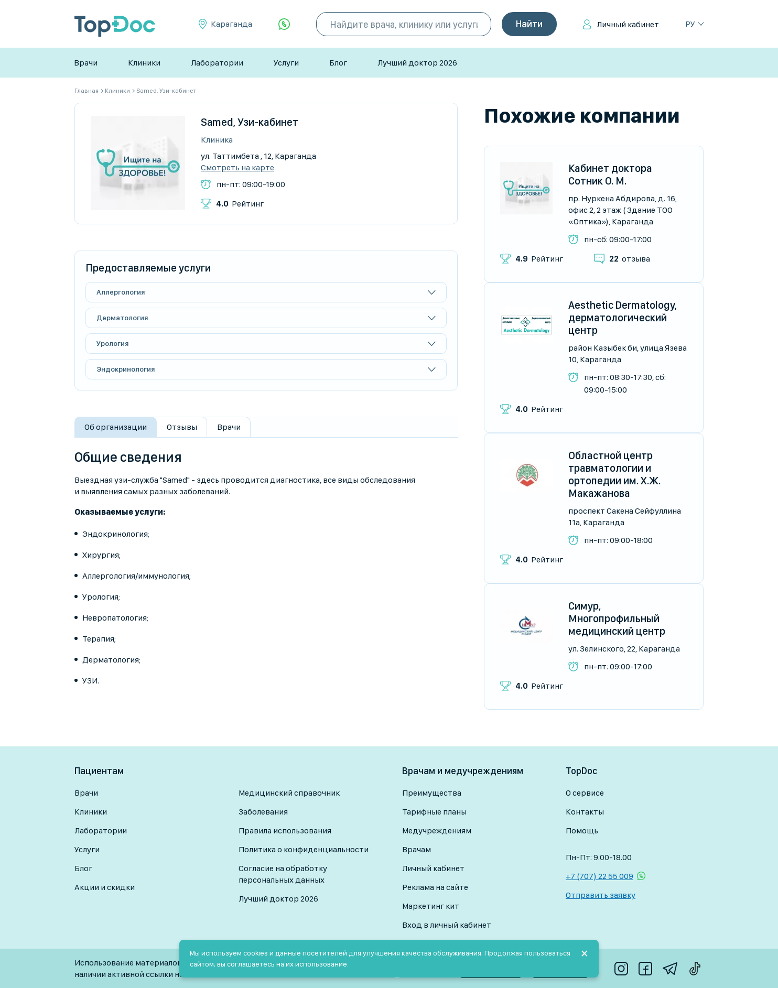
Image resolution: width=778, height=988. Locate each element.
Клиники (144, 63)
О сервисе (585, 793)
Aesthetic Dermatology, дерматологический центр (622, 317)
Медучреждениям (436, 830)
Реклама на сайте (435, 887)
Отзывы (182, 427)
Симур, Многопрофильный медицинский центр (616, 618)
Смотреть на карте (237, 167)
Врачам (416, 849)
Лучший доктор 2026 (417, 63)
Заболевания (263, 812)
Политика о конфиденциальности (304, 849)
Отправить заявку (600, 895)
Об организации (115, 427)
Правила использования (285, 830)
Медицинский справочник (289, 793)
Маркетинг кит (430, 906)
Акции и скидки (104, 887)
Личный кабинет (628, 24)
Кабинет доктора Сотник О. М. (610, 174)
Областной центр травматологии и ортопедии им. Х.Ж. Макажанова (614, 474)
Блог (338, 63)
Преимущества (431, 793)
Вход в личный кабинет (446, 925)
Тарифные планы (434, 812)
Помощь (582, 830)
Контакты (585, 812)
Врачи (86, 63)
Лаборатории (217, 63)
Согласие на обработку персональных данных (283, 874)
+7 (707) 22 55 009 (599, 876)
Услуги (286, 63)
